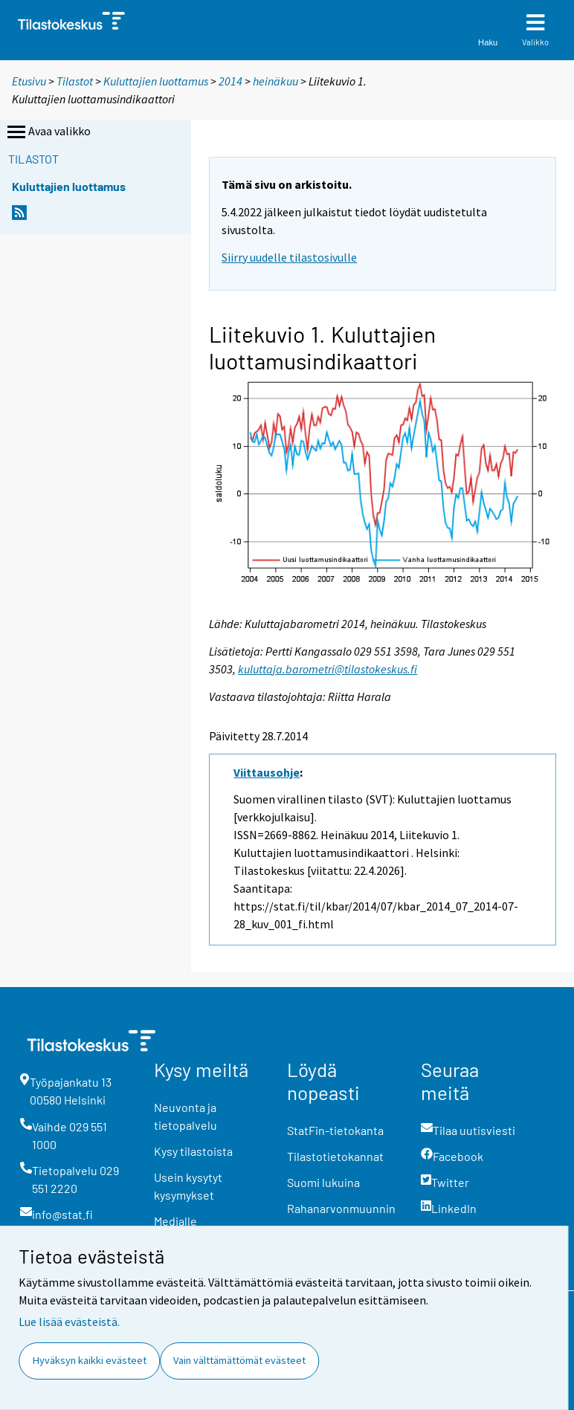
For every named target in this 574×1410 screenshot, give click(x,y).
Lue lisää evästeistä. (69, 1321)
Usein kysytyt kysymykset (188, 1186)
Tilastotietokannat (335, 1156)
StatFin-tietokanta (335, 1130)
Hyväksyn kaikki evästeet (89, 1360)
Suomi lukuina (323, 1182)
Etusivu (29, 81)
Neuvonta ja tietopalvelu (185, 1116)
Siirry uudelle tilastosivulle (289, 257)
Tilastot (75, 81)
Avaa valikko (47, 132)
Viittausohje (266, 772)
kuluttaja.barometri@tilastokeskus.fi (327, 669)
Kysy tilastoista (193, 1151)
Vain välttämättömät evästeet (239, 1360)
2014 (230, 81)
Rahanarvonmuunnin (341, 1208)
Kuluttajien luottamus (155, 81)
